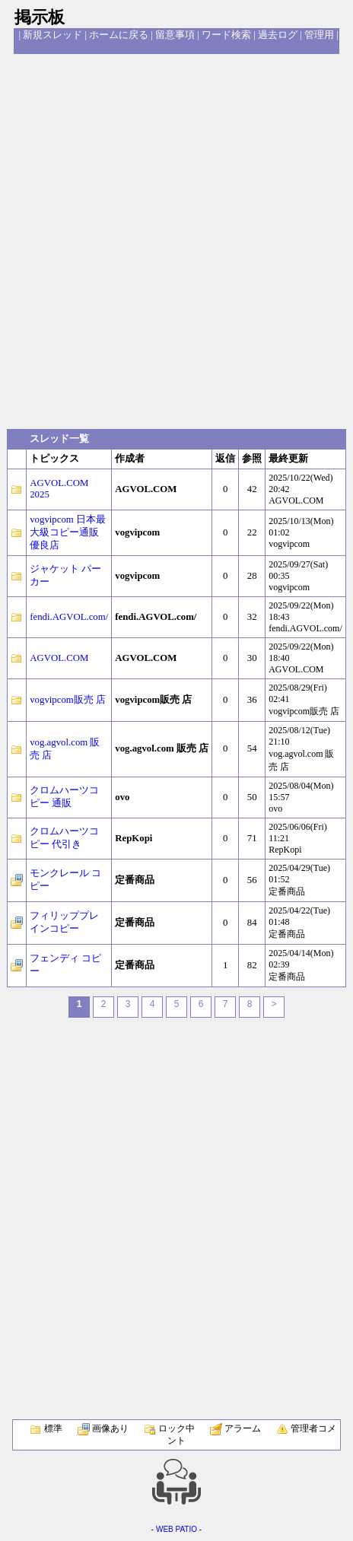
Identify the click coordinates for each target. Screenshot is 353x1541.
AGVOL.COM (59, 658)
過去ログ (277, 35)
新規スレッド (52, 35)
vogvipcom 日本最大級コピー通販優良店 (68, 532)
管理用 (319, 35)
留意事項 (175, 35)
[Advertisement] (176, 240)
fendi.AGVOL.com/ (69, 617)
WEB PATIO (176, 1529)
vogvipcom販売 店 (68, 699)
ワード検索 (226, 35)
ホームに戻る (118, 35)
